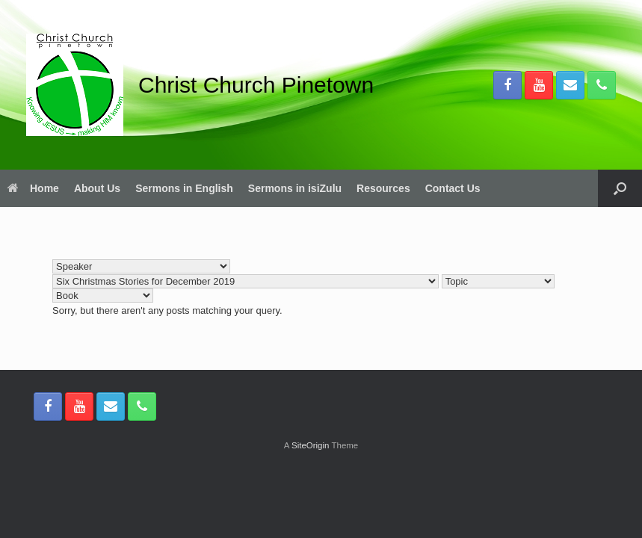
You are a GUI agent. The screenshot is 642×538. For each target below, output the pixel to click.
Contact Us (453, 188)
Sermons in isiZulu (295, 188)
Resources (383, 188)
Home (33, 188)
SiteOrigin (310, 445)
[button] (620, 188)
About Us (97, 188)
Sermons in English (184, 188)
